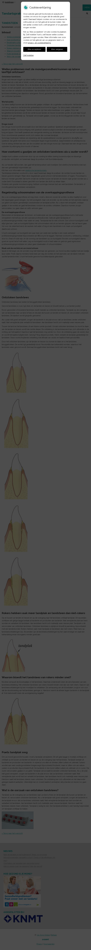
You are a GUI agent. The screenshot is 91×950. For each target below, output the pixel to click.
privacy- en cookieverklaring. (39, 43)
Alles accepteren (34, 49)
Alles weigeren (57, 49)
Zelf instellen (28, 55)
